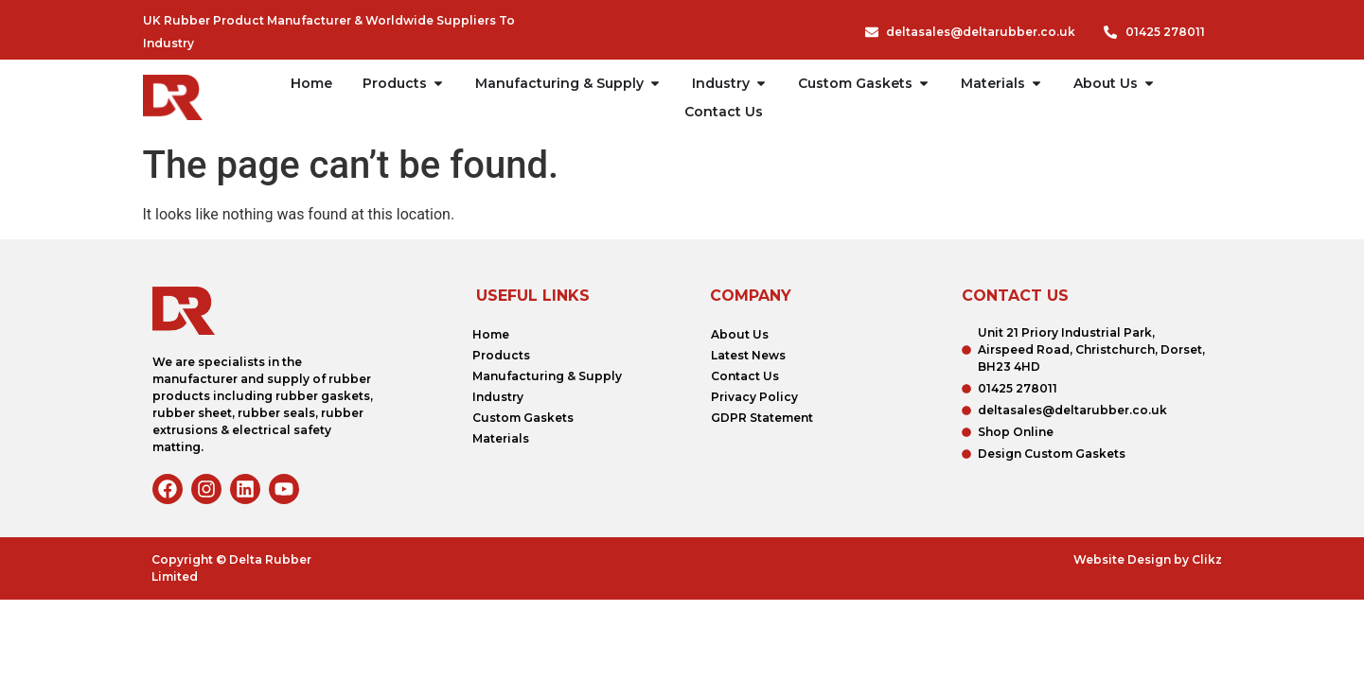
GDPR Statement (762, 417)
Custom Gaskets (523, 417)
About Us (740, 334)
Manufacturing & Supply (547, 376)
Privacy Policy (754, 397)
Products (501, 355)
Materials (500, 438)
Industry (497, 397)
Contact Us (745, 376)
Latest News (748, 355)
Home (490, 334)
